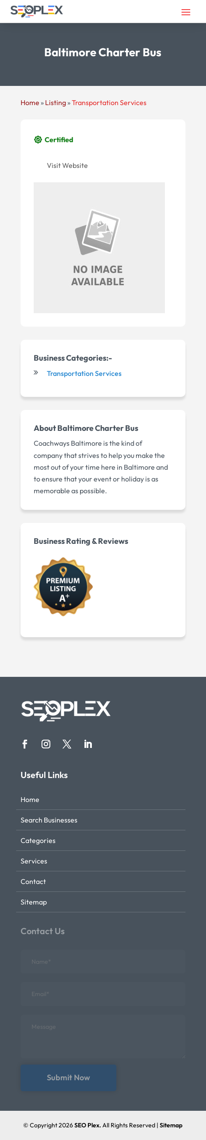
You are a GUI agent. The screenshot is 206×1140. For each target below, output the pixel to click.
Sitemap (34, 902)
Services (34, 861)
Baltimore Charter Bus (97, 428)
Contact (33, 881)
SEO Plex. (87, 1125)
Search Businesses (49, 820)
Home (30, 102)
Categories (38, 840)
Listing (55, 102)
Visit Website (67, 165)
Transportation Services (109, 102)
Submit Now (68, 1077)
